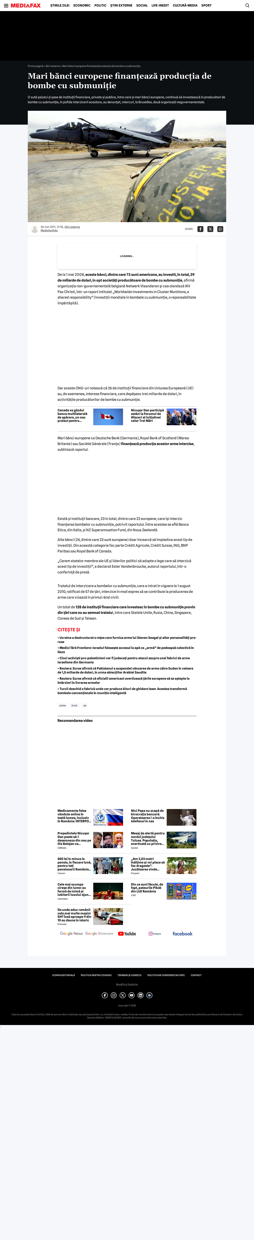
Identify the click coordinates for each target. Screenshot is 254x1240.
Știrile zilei (59, 5)
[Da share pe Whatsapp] (220, 229)
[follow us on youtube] (127, 934)
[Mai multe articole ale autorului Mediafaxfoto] (35, 229)
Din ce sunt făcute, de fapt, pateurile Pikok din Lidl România (147, 888)
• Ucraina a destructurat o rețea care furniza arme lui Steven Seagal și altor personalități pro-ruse (127, 640)
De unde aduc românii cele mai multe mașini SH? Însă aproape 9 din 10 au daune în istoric (74, 915)
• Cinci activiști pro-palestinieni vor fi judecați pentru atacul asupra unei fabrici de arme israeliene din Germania (124, 660)
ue (84, 705)
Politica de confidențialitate (166, 975)
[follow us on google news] (71, 934)
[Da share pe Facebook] (200, 229)
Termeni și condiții (129, 975)
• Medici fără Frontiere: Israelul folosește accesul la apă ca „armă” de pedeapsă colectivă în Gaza (126, 650)
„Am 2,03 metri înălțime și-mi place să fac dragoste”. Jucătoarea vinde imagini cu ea (148, 864)
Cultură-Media (185, 5)
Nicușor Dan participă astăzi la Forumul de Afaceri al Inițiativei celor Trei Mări (147, 415)
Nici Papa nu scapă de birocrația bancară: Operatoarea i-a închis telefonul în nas (147, 816)
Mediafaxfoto (49, 230)
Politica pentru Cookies (96, 975)
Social (142, 5)
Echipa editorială (63, 975)
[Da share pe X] (210, 229)
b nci (74, 705)
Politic (100, 5)
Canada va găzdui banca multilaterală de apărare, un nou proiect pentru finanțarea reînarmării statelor (74, 415)
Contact (196, 975)
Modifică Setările (127, 984)
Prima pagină (35, 66)
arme (63, 705)
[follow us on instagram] (155, 934)
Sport (206, 5)
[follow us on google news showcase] (99, 934)
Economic (81, 5)
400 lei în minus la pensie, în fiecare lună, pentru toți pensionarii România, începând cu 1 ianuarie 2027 (74, 864)
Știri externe (121, 5)
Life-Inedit (160, 5)
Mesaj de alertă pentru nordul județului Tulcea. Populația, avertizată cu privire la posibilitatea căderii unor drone (148, 838)
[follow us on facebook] (182, 934)
